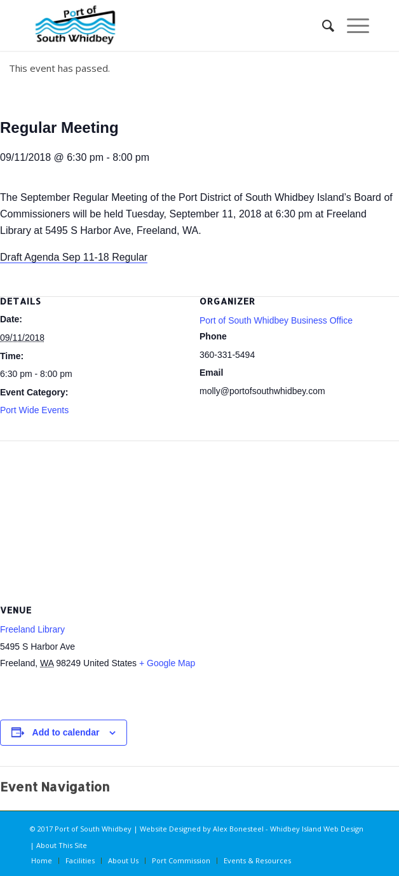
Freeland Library (32, 629)
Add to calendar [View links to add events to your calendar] (66, 732)
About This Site (61, 845)
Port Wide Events (34, 410)
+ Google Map (167, 663)
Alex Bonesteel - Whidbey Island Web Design (288, 828)
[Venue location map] (199, 517)
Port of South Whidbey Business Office (276, 320)
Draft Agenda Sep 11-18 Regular (73, 257)
